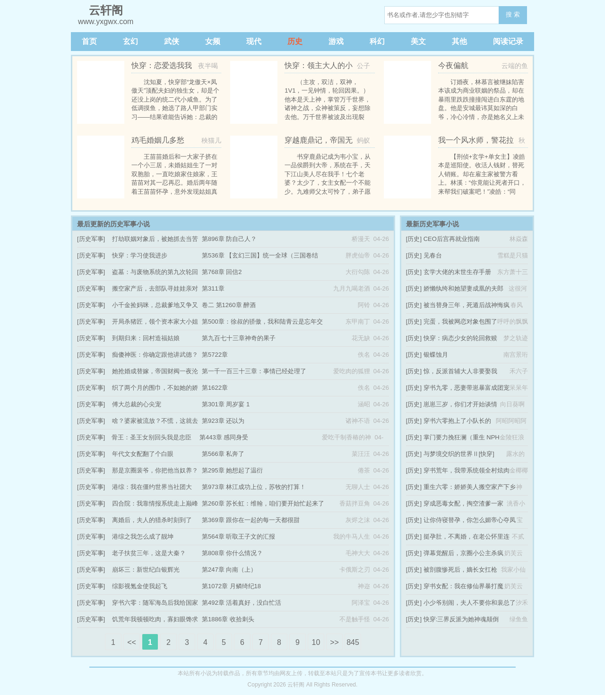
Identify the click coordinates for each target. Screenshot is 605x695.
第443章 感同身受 (223, 437)
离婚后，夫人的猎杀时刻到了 (152, 519)
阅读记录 (508, 41)
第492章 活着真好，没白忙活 (241, 602)
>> (334, 642)
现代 (253, 41)
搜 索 (513, 14)
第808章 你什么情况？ (232, 553)
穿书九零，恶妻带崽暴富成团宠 (467, 387)
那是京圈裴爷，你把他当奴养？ (155, 470)
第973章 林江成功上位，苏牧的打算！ (254, 486)
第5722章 (215, 354)
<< (131, 642)
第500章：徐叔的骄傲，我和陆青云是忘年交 (262, 321)
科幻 (377, 41)
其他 (459, 41)
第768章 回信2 (222, 271)
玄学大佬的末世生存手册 (457, 271)
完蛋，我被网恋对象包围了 (460, 321)
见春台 (433, 255)
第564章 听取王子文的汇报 (238, 536)
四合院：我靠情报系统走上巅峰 (155, 503)
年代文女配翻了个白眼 (142, 453)
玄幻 (130, 41)
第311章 (213, 288)
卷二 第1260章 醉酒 (229, 305)
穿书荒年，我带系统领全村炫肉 (467, 470)
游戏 (336, 41)
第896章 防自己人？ (229, 238)
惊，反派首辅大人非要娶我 (460, 371)
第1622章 (215, 387)
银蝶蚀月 (436, 354)
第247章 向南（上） (229, 569)
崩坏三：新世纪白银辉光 (146, 569)
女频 (212, 41)
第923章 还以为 (223, 420)
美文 (418, 41)
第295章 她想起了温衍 (232, 470)
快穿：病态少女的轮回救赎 (460, 338)
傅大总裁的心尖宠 (136, 404)
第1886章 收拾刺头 (228, 619)
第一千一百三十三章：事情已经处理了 (254, 371)
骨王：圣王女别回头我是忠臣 (151, 437)
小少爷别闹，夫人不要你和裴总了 (470, 602)
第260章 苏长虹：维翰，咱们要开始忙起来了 (263, 503)
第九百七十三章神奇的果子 (239, 338)
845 (352, 642)
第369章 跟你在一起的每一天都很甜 (251, 519)
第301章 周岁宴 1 (226, 404)
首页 (89, 41)
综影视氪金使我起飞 (139, 586)
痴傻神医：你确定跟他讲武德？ (155, 354)
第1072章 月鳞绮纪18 (231, 586)
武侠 (171, 41)
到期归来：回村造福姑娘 (146, 338)
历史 (294, 41)
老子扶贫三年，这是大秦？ (149, 553)
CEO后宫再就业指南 (452, 238)
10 (316, 642)
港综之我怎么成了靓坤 (142, 536)
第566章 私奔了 (223, 453)
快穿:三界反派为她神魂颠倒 (461, 619)
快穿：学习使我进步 (139, 255)
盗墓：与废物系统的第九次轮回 (155, 271)
